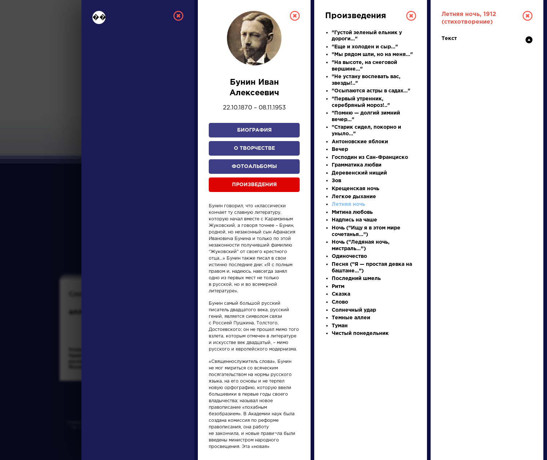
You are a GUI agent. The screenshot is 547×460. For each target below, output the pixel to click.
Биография (254, 130)
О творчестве (254, 148)
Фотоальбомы (254, 166)
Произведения (254, 185)
